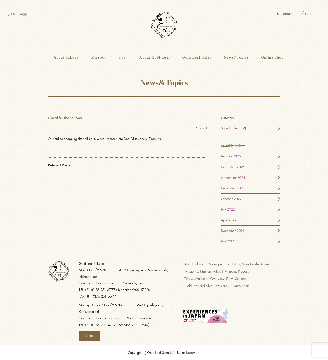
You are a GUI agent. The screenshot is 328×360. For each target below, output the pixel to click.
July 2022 (228, 209)
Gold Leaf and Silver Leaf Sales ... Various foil (216, 285)
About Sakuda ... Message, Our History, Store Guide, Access (227, 264)
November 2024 (233, 177)
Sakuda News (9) (233, 128)
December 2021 (232, 230)
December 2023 (233, 188)
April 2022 (228, 220)
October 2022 (231, 198)
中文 (23, 14)
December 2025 (233, 167)
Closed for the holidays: (65, 117)
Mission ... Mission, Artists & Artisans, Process (216, 271)
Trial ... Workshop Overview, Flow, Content (215, 278)
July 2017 (227, 241)
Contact (89, 335)
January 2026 (231, 156)
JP (6, 14)
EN (13, 14)
